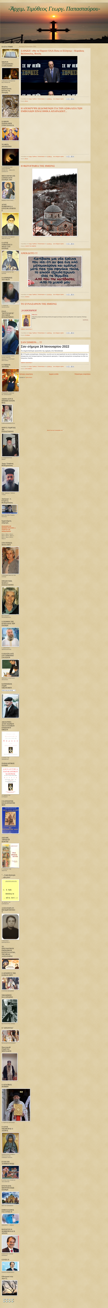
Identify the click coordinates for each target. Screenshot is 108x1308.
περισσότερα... (86, 319)
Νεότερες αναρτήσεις (26, 374)
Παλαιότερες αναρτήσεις (83, 374)
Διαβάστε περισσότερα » (26, 329)
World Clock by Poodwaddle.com (55, 430)
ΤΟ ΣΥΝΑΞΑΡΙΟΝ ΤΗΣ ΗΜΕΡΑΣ (39, 303)
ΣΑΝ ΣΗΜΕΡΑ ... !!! (31, 342)
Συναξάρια (27, 335)
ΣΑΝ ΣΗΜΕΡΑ (28, 368)
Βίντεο (26, 101)
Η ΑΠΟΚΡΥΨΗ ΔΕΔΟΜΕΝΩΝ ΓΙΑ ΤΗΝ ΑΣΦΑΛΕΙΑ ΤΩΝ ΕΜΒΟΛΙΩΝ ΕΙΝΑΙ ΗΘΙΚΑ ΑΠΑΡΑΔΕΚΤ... (51, 109)
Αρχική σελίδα (53, 374)
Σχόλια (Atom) (28, 377)
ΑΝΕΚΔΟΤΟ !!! (29, 253)
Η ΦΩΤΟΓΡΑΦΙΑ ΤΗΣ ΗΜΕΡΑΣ (38, 165)
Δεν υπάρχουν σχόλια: (58, 99)
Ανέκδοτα (27, 296)
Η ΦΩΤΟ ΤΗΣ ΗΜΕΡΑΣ (30, 246)
